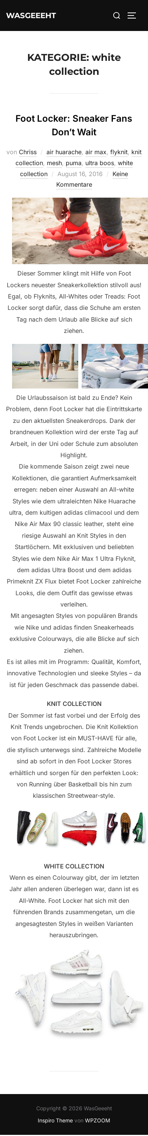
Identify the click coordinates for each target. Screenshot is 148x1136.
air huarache (64, 152)
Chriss (28, 152)
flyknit (119, 152)
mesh (54, 163)
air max (95, 152)
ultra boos (99, 163)
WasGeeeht (31, 15)
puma (74, 163)
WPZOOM (97, 1120)
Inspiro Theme (55, 1120)
